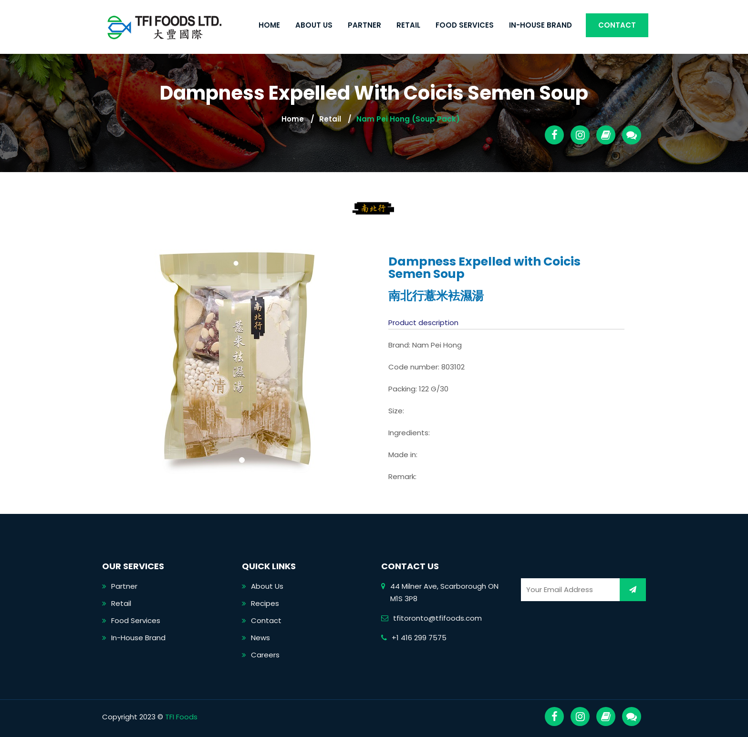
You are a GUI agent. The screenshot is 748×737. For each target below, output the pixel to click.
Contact (617, 25)
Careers (265, 655)
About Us (313, 25)
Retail (408, 25)
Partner (364, 25)
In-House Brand (540, 25)
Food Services (465, 25)
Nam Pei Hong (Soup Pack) (408, 119)
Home (269, 25)
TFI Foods (181, 717)
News (260, 638)
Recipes (265, 603)
